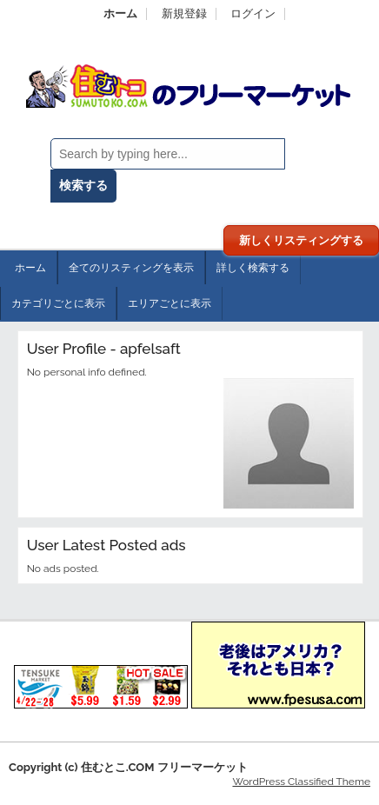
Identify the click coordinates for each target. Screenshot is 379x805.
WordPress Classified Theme (301, 781)
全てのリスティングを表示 (131, 268)
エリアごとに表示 (169, 303)
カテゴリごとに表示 (58, 303)
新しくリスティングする (301, 240)
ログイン (253, 13)
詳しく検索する (252, 268)
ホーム (120, 13)
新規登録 (184, 13)
